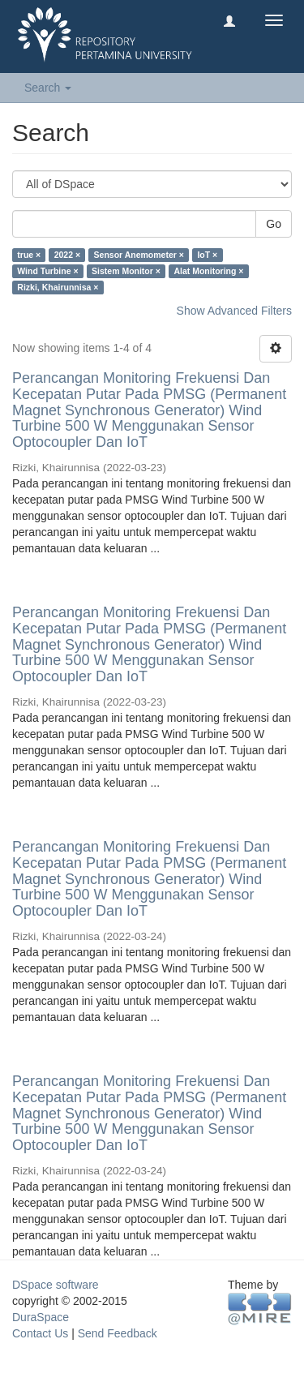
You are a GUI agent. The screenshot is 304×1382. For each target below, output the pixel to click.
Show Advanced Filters (234, 310)
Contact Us (40, 1333)
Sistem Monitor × (126, 271)
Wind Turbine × (47, 271)
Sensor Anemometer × (139, 255)
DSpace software (55, 1284)
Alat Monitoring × (208, 271)
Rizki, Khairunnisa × (57, 287)
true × (29, 255)
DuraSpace (40, 1317)
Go (273, 223)
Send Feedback (117, 1333)
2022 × (67, 255)
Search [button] (47, 87)
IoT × (207, 255)
